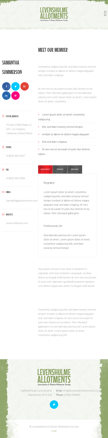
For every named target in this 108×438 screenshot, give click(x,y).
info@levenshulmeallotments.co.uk (82, 390)
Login (54, 431)
